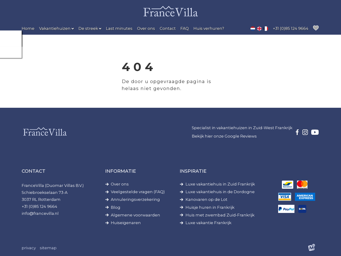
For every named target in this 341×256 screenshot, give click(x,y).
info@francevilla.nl (40, 213)
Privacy (29, 248)
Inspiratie (193, 171)
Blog (115, 207)
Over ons (120, 184)
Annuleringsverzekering (135, 199)
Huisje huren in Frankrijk (210, 207)
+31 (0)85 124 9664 (39, 206)
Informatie (120, 171)
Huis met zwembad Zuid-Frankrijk (220, 215)
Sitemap (48, 248)
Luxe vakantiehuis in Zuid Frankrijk (220, 184)
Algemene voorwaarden (135, 215)
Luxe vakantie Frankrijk (208, 223)
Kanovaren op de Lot (206, 199)
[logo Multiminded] (311, 248)
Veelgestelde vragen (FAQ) (138, 192)
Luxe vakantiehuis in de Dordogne (220, 192)
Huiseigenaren (126, 223)
